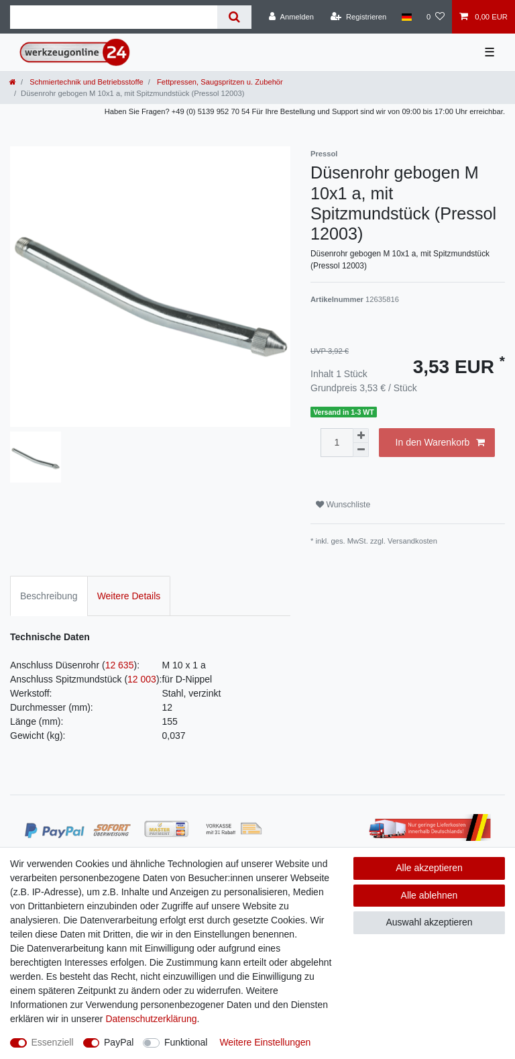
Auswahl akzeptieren (429, 922)
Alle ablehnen (429, 895)
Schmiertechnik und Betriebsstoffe (85, 82)
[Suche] (234, 17)
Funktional (186, 1042)
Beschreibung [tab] (49, 596)
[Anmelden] (291, 17)
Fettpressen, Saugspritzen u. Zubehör (219, 82)
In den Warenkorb (440, 443)
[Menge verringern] (361, 450)
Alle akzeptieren (429, 867)
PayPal (118, 1042)
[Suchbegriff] (113, 17)
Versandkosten (412, 541)
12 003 (141, 679)
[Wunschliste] (435, 17)
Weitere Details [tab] (129, 596)
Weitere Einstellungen (264, 1042)
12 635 (119, 665)
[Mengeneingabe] (337, 442)
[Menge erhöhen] (361, 435)
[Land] (406, 17)
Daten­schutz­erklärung (150, 1018)
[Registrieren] (358, 17)
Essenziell (53, 1042)
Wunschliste (343, 504)
